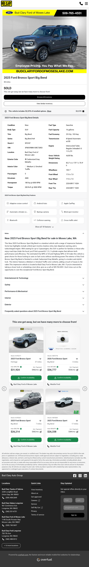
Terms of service (37, 515)
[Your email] (73, 507)
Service (34, 504)
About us (34, 493)
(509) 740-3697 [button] (9, 525)
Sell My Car (37, 507)
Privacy (34, 511)
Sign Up (74, 515)
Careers (35, 500)
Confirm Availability (26, 378)
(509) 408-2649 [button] (9, 497)
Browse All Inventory (44, 97)
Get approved (36, 497)
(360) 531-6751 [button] (9, 511)
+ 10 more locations (11, 545)
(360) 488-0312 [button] (9, 539)
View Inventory (37, 490)
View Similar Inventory (44, 104)
